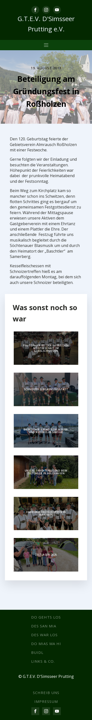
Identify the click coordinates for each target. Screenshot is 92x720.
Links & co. (43, 661)
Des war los (44, 634)
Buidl (37, 652)
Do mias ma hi (46, 643)
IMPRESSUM (46, 701)
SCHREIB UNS (46, 692)
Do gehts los (46, 617)
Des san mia (43, 625)
